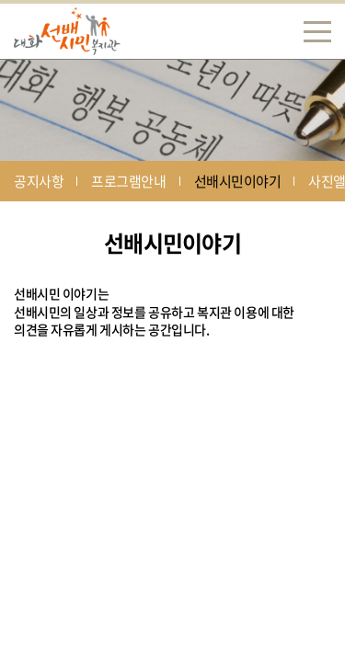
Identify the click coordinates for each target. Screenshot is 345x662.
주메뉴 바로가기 (0, 0)
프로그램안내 (128, 181)
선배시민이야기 (238, 181)
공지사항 (38, 181)
